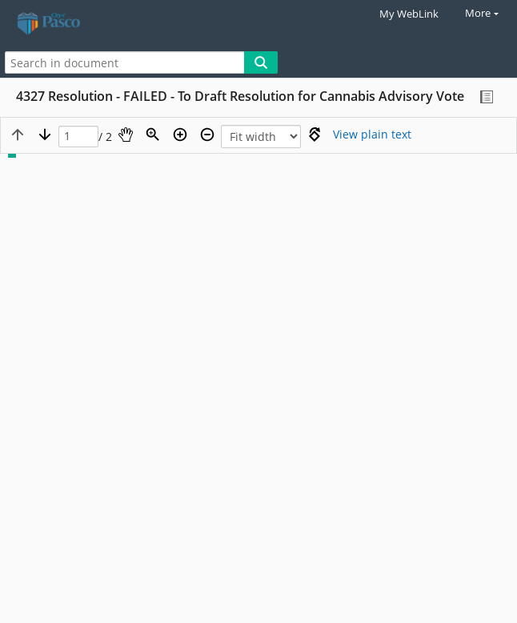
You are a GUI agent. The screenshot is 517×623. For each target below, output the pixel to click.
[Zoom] (152, 134)
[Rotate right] (314, 134)
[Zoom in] (180, 134)
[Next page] (44, 134)
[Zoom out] (207, 134)
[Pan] (125, 134)
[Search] (261, 62)
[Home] (68, 23)
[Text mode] (372, 134)
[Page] (78, 136)
